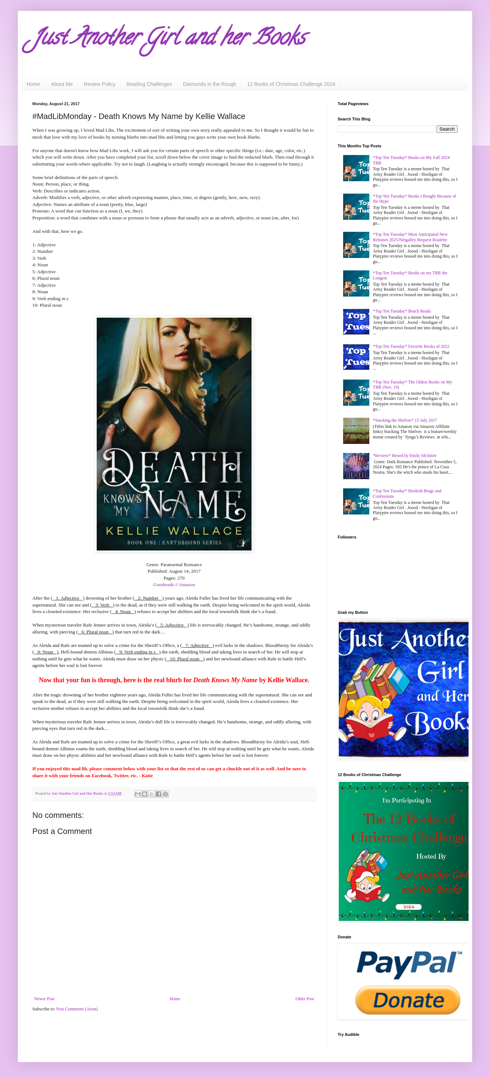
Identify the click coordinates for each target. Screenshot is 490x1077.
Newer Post (44, 998)
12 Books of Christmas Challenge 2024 (291, 84)
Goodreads (163, 584)
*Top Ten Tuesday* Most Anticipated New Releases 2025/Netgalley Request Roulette (410, 237)
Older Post (305, 998)
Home (33, 84)
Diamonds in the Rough (209, 84)
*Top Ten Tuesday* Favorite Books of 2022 (411, 346)
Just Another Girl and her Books (168, 40)
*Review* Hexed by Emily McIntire (405, 455)
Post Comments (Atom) (77, 1009)
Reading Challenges (149, 84)
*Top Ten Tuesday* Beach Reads (402, 311)
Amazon (187, 584)
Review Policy (99, 84)
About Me (62, 84)
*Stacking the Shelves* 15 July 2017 (405, 420)
